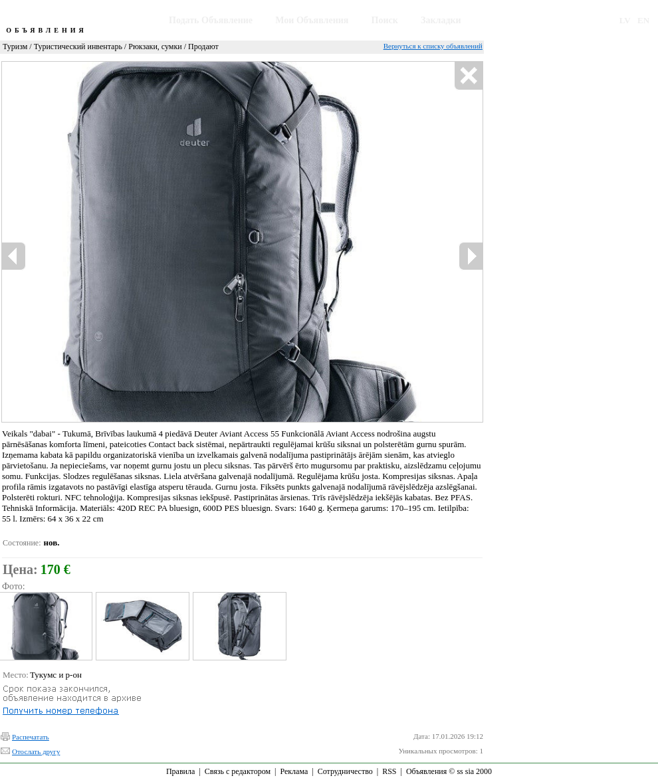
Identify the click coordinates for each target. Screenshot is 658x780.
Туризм (15, 46)
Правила (180, 771)
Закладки (441, 20)
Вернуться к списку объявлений (433, 46)
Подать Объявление (211, 20)
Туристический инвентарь (78, 46)
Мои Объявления (311, 20)
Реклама (294, 771)
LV (625, 20)
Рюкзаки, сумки (154, 46)
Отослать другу (36, 751)
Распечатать (30, 737)
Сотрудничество (345, 771)
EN (643, 20)
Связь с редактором (238, 771)
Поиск (385, 20)
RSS (389, 771)
